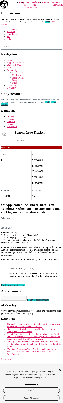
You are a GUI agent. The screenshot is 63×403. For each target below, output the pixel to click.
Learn (39, 2)
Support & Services (15, 62)
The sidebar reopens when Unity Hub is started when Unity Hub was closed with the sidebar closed (33, 326)
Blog (9, 36)
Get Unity (60, 3)
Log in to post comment (40, 300)
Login (47, 22)
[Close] (60, 370)
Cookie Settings (31, 384)
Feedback (11, 31)
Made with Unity (34, 5)
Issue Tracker (13, 34)
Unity (21, 2)
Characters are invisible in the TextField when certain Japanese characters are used (31, 331)
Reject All (32, 390)
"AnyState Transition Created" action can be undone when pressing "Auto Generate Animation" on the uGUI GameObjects (33, 352)
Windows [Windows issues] (5, 218)
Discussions (12, 29)
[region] (31, 384)
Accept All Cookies (31, 398)
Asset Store (12, 85)
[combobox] (31, 46)
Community (47, 2)
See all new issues (9, 360)
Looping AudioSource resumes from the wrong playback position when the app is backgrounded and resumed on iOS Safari (34, 345)
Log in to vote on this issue (13, 285)
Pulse (9, 39)
